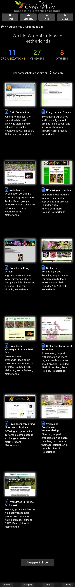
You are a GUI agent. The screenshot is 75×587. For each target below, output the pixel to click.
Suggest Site (37, 562)
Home (7, 584)
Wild (48, 584)
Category (27, 584)
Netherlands (14, 26)
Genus (68, 584)
